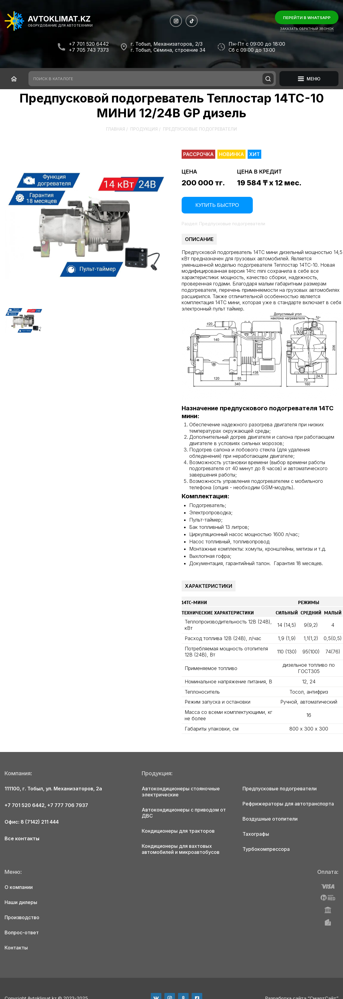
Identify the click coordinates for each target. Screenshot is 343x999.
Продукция (144, 129)
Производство (22, 917)
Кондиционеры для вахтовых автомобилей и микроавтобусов (180, 849)
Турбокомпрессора (266, 849)
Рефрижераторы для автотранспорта (288, 804)
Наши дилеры (21, 902)
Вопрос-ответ (22, 932)
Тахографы (255, 834)
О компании (19, 887)
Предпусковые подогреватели (200, 129)
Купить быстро (217, 205)
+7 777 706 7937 (67, 805)
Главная (115, 129)
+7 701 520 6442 (89, 44)
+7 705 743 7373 (89, 50)
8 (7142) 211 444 (40, 822)
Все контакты (22, 838)
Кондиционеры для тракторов (178, 831)
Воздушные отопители (270, 819)
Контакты (16, 948)
